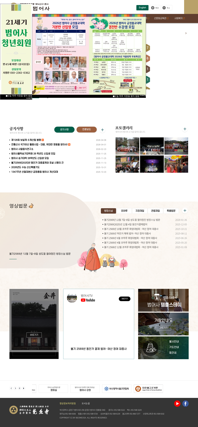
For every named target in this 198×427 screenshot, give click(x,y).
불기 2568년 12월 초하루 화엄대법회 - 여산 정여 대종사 (131, 247)
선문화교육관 (161, 18)
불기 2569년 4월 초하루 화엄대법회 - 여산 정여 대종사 (130, 242)
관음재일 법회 (159, 79)
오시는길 (86, 403)
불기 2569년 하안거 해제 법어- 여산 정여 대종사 (127, 233)
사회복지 (179, 18)
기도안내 (174, 347)
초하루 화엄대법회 (161, 48)
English (142, 7)
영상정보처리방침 (68, 403)
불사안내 (174, 341)
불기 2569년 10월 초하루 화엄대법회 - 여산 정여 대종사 (131, 229)
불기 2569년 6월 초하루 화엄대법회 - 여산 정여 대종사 (130, 238)
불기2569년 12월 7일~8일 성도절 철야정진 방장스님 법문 (40, 254)
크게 (155, 7)
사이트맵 (193, 6)
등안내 (172, 352)
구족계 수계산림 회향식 (164, 58)
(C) (71, 417)
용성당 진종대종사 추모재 (165, 69)
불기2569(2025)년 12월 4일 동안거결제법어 (125, 224)
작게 (167, 7)
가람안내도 (163, 324)
